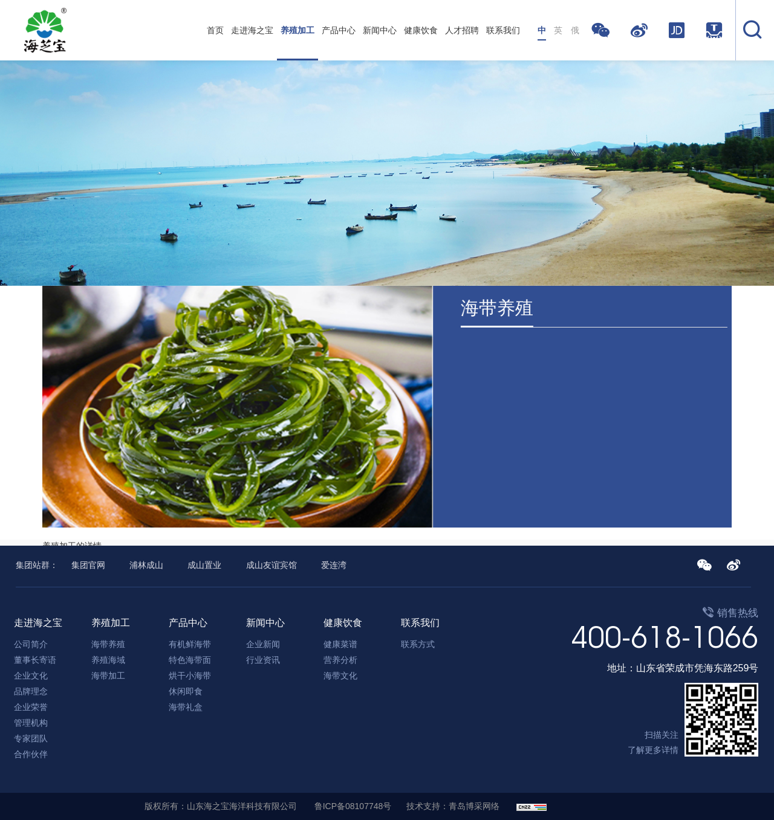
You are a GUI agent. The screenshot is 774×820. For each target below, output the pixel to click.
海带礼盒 (186, 707)
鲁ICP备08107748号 (353, 806)
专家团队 (31, 738)
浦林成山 (146, 565)
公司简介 (31, 644)
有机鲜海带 (190, 644)
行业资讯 (263, 660)
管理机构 (31, 723)
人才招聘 (462, 30)
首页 (215, 30)
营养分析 (340, 660)
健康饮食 (421, 30)
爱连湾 (333, 565)
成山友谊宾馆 (271, 565)
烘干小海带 (190, 675)
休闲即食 (186, 691)
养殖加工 (297, 30)
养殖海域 (108, 660)
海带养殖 (108, 644)
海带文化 (340, 675)
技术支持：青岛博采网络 (452, 806)
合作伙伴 (31, 754)
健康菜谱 (340, 644)
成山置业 (204, 565)
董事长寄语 (35, 660)
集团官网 (88, 565)
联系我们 (503, 30)
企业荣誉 (31, 707)
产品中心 (339, 30)
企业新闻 (263, 644)
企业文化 (31, 675)
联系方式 (418, 644)
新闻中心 (380, 30)
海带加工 (108, 675)
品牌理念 (31, 691)
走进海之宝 (252, 30)
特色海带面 (190, 660)
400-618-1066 (664, 637)
